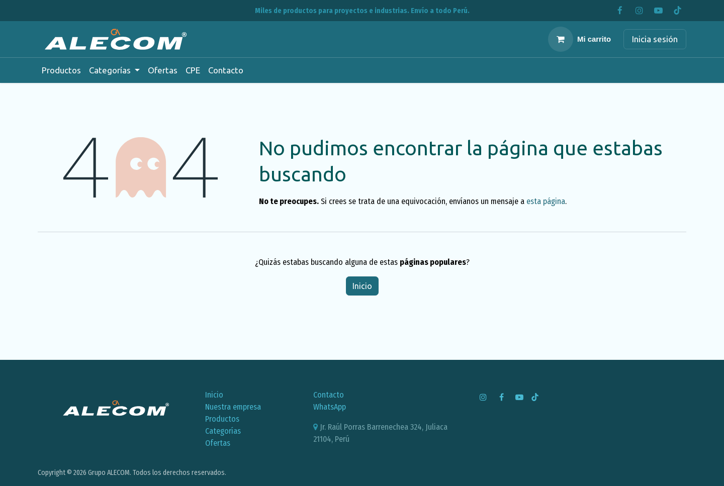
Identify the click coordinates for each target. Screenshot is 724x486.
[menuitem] (61, 70)
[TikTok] (677, 10)
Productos (222, 419)
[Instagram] (639, 10)
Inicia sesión (655, 39)
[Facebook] (619, 10)
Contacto (328, 395)
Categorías (223, 431)
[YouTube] (658, 10)
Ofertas (217, 443)
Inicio (362, 285)
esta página (545, 201)
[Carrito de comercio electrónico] (579, 39)
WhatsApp (329, 407)
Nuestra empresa (233, 407)
